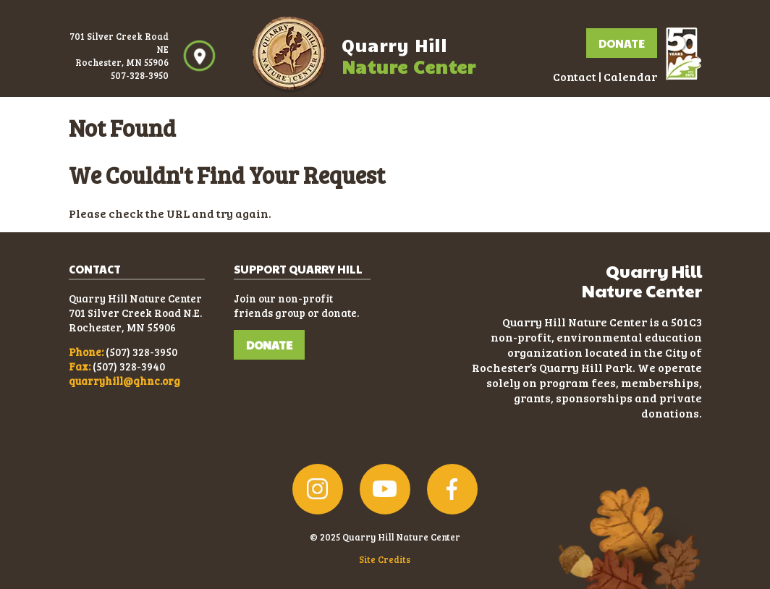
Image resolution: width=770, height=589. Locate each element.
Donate (621, 43)
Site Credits (384, 559)
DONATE (269, 344)
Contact (574, 76)
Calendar (630, 76)
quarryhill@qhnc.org (124, 380)
